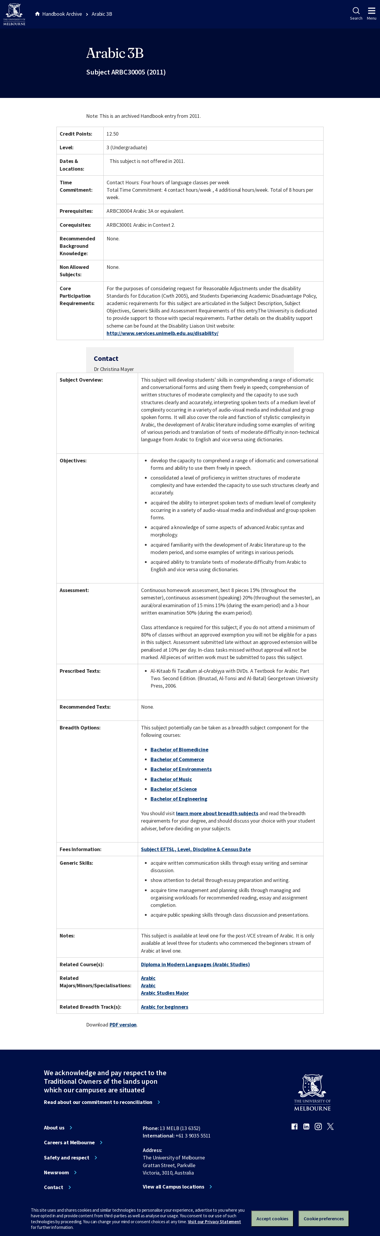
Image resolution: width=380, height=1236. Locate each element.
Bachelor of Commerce (177, 759)
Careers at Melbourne (69, 1142)
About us (54, 1127)
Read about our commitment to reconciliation (98, 1102)
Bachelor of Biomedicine (179, 749)
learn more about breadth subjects (217, 813)
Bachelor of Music (171, 779)
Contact (53, 1187)
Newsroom (56, 1172)
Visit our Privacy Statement (214, 1221)
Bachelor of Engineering (179, 798)
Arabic (148, 978)
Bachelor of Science (174, 789)
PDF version (123, 1024)
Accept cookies (272, 1218)
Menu (371, 14)
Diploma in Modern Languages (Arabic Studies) (195, 964)
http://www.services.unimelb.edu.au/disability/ (162, 333)
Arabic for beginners (164, 1006)
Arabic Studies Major (165, 992)
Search (356, 14)
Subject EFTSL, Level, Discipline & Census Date (196, 849)
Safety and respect (66, 1157)
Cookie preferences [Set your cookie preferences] (324, 1218)
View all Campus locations (173, 1186)
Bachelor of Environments (181, 769)
